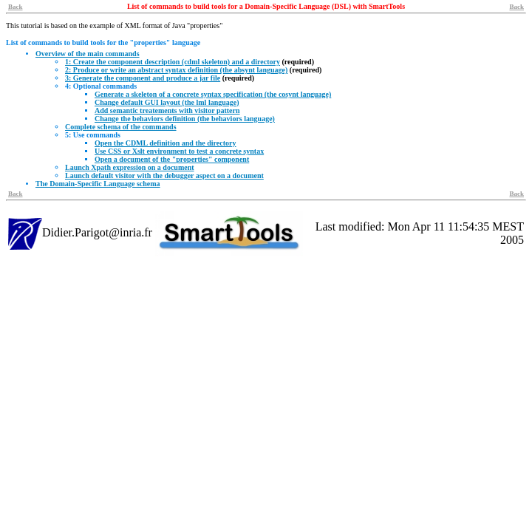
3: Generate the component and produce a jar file (142, 78)
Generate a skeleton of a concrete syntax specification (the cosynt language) (213, 94)
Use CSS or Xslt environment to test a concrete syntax (179, 151)
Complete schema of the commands (121, 127)
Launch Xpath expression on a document (129, 167)
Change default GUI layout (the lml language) (167, 102)
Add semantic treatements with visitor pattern (167, 110)
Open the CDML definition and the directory (165, 143)
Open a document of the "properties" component (172, 159)
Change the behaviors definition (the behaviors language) (185, 119)
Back (15, 6)
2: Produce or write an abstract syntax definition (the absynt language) (176, 70)
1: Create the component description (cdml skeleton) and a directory (172, 62)
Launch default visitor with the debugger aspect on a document (164, 175)
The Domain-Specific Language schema (97, 184)
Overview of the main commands (87, 54)
